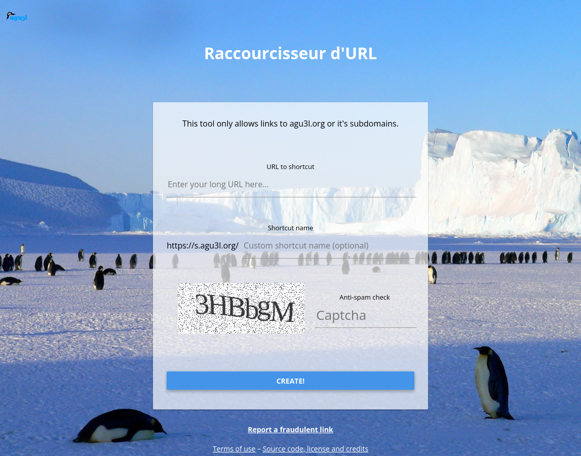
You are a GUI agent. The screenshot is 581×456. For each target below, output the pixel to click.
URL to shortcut (290, 166)
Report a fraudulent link (290, 429)
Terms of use (234, 448)
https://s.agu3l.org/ (203, 245)
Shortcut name (291, 227)
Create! (291, 381)
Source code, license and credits (315, 448)
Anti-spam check (364, 297)
